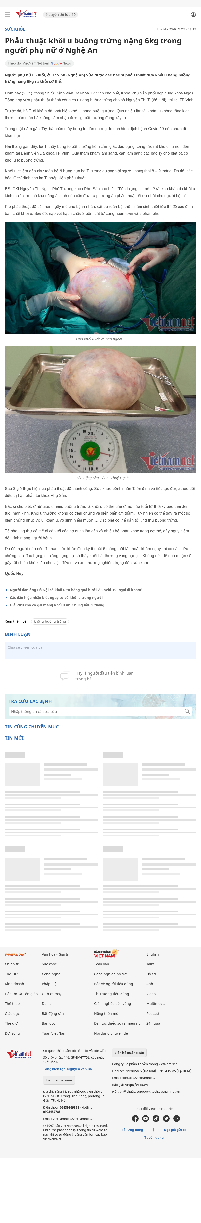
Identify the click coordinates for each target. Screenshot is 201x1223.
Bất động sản (53, 1013)
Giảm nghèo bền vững (112, 1003)
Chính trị (12, 964)
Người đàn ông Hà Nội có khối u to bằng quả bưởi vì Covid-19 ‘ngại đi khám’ (76, 589)
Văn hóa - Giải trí (56, 954)
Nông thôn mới (106, 1013)
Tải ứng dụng (132, 1130)
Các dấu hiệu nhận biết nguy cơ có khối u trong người (56, 597)
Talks (150, 964)
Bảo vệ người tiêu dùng (113, 983)
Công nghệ (51, 974)
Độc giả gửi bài (176, 1130)
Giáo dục (12, 1013)
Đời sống (12, 1033)
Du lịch (48, 1003)
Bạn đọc (48, 1023)
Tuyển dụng (154, 1137)
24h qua (153, 1023)
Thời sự (11, 974)
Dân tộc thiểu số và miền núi (117, 1023)
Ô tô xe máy (51, 993)
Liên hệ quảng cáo (129, 1052)
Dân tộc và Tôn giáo (21, 993)
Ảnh (149, 983)
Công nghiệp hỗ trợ (110, 974)
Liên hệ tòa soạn (59, 1080)
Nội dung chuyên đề (111, 1033)
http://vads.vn (136, 1084)
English (152, 954)
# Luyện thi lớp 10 (60, 14)
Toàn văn (101, 964)
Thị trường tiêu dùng (111, 993)
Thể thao (12, 1003)
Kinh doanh (14, 983)
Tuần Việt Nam (54, 1033)
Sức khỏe (15, 29)
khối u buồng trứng (50, 621)
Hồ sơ (151, 974)
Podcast (152, 1013)
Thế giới (12, 1023)
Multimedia (155, 1003)
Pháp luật (50, 983)
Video (151, 993)
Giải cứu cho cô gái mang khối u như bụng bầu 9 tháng (57, 605)
